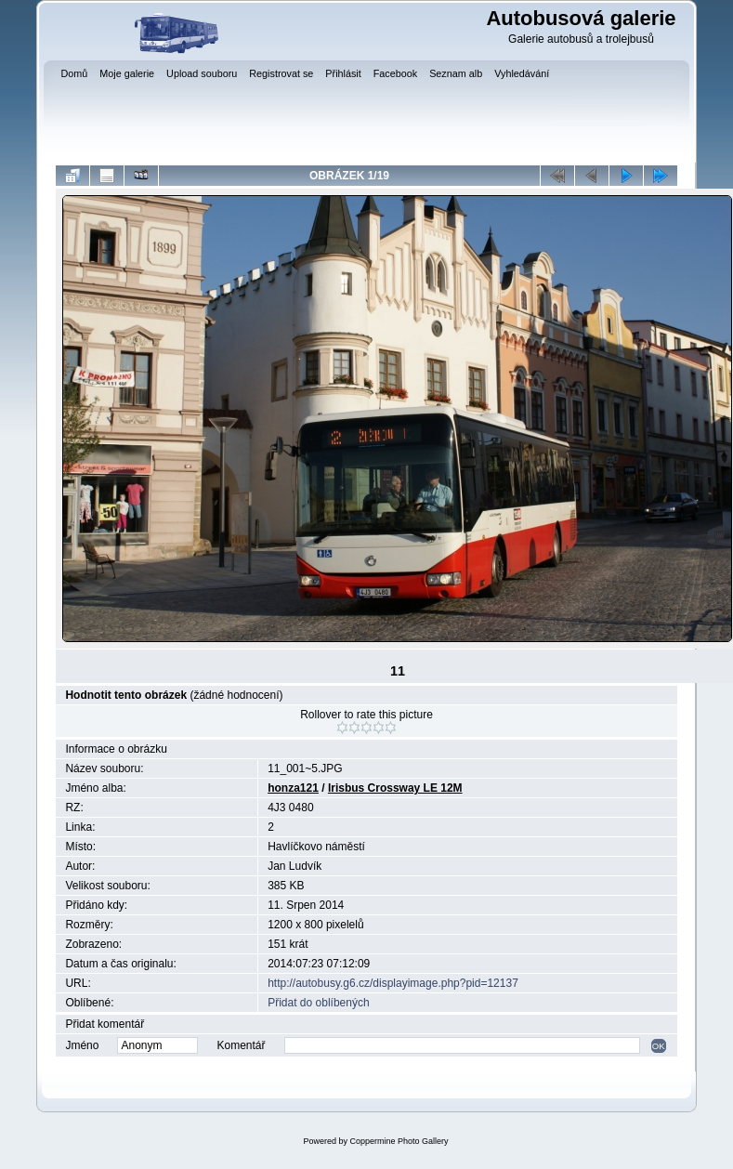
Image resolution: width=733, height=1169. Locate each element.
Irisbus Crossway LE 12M (395, 788)
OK (658, 1046)
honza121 (293, 788)
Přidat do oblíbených (318, 1002)
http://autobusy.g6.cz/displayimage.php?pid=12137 (393, 983)
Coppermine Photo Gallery (398, 1141)
